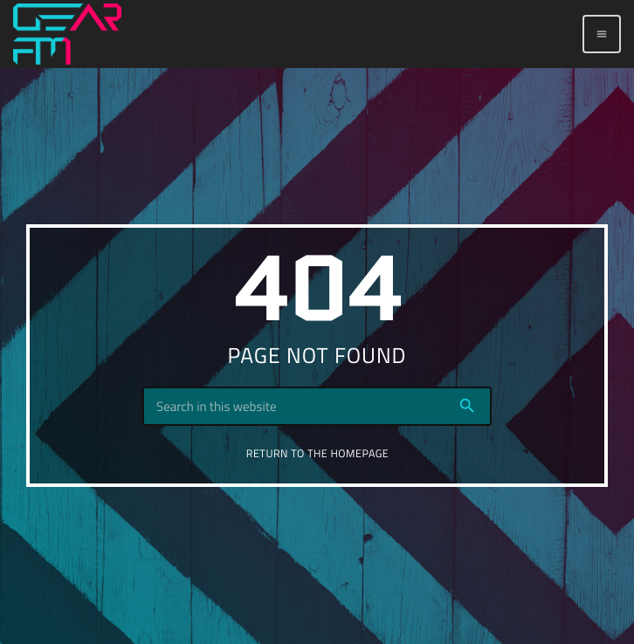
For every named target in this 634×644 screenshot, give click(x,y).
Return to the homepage (317, 453)
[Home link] (67, 34)
